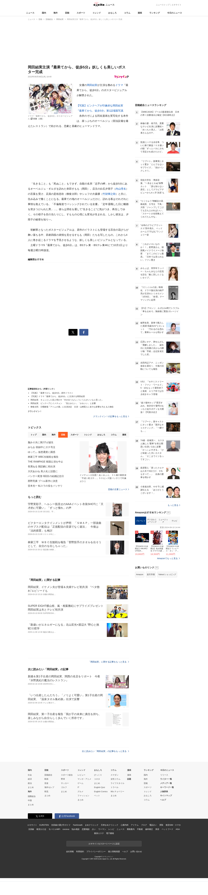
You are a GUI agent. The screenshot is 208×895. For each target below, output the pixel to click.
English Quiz (99, 787)
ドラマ (119, 85)
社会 (30, 775)
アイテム (134, 825)
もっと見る (174, 505)
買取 (161, 825)
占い (94, 829)
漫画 (140, 13)
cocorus (66, 829)
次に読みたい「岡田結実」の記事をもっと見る (105, 751)
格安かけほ (41, 829)
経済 (30, 779)
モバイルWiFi (54, 829)
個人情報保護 (114, 851)
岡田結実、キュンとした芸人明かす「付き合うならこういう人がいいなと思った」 (67, 400)
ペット (97, 795)
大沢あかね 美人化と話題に (43, 471)
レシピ (111, 829)
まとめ (31, 787)
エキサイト (176, 5)
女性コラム (115, 779)
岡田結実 (92, 85)
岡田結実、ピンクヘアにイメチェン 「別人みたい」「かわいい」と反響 (63, 403)
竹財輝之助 (109, 194)
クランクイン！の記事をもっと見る (111, 416)
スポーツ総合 (67, 775)
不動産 (140, 829)
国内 (44, 13)
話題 (129, 779)
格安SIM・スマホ (173, 825)
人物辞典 (164, 791)
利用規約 (80, 851)
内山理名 (121, 188)
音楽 (46, 783)
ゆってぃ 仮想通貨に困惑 (41, 452)
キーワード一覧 (167, 787)
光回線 (31, 829)
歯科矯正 (149, 829)
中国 (30, 800)
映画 (46, 779)
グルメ (80, 791)
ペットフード (167, 829)
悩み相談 (75, 829)
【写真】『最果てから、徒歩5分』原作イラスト (52, 393)
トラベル (114, 787)
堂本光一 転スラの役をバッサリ (45, 486)
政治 (30, 783)
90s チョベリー (117, 791)
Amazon (139, 574)
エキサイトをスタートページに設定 (104, 844)
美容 (157, 829)
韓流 (46, 791)
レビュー (81, 775)
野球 (63, 779)
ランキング (154, 13)
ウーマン (102, 829)
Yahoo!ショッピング (167, 574)
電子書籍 (110, 833)
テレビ (174, 521)
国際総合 (32, 796)
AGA (178, 829)
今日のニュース (174, 13)
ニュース (30, 13)
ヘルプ (163, 800)
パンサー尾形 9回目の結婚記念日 (46, 476)
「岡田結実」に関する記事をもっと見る (108, 662)
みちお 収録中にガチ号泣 (41, 447)
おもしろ (112, 13)
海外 (55, 13)
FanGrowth (77, 825)
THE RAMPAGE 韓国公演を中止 (45, 461)
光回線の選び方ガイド (61, 825)
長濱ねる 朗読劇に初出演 (41, 466)
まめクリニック (91, 825)
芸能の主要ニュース (118, 489)
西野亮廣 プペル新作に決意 (43, 481)
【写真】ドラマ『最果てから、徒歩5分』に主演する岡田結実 (58, 396)
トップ (33, 435)
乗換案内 (131, 829)
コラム (127, 13)
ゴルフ (64, 787)
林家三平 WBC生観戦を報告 (43, 457)
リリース (164, 775)
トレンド (96, 13)
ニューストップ (163, 5)
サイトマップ (166, 795)
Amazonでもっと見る (167, 558)
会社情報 (70, 851)
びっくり (98, 775)
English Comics (101, 791)
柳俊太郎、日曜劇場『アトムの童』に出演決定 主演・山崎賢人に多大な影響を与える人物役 (72, 407)
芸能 (67, 13)
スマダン (114, 775)
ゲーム (80, 783)
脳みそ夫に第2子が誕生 (40, 442)
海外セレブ (49, 787)
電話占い (153, 825)
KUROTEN (44, 825)
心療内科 (124, 825)
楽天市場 (151, 574)
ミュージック (163, 520)
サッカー (65, 783)
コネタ (97, 779)
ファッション (83, 795)
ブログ (144, 825)
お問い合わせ (136, 851)
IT (78, 787)
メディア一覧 (166, 783)
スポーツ (81, 13)
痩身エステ (99, 833)
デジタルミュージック (152, 520)
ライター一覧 (166, 779)
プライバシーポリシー (96, 851)
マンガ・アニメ (84, 779)
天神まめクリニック (109, 825)
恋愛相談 (86, 829)
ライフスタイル (117, 783)
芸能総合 (48, 775)
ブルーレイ (140, 521)
